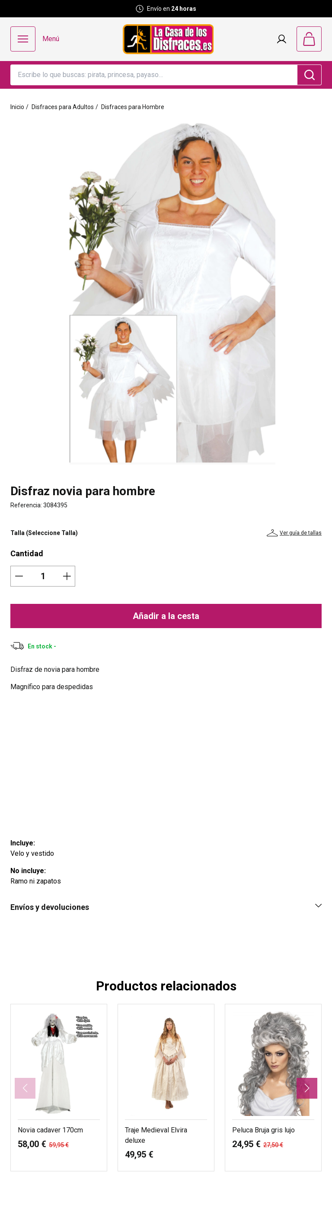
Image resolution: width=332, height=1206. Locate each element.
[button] (307, 1088)
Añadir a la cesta (166, 616)
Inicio (17, 106)
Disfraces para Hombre (132, 106)
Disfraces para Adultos (63, 106)
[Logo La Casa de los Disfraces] (168, 39)
